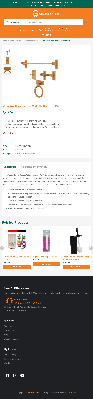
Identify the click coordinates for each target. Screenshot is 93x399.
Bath (12, 41)
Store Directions (11, 339)
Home (4, 41)
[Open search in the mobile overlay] (46, 22)
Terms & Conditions (12, 359)
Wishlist (7, 363)
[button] (16, 51)
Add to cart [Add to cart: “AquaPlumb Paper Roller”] (46, 264)
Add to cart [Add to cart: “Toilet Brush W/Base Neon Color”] (17, 267)
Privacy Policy (10, 355)
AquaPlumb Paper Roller (45, 257)
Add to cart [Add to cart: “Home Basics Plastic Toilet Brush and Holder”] (76, 267)
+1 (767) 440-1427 (27, 303)
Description (10, 166)
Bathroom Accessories (26, 41)
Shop (6, 335)
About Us (8, 326)
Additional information (34, 166)
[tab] (10, 167)
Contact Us (9, 330)
